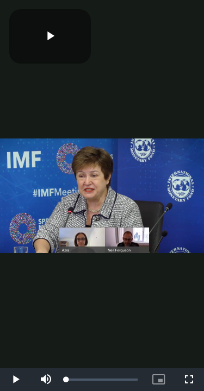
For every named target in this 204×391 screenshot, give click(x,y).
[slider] (102, 380)
